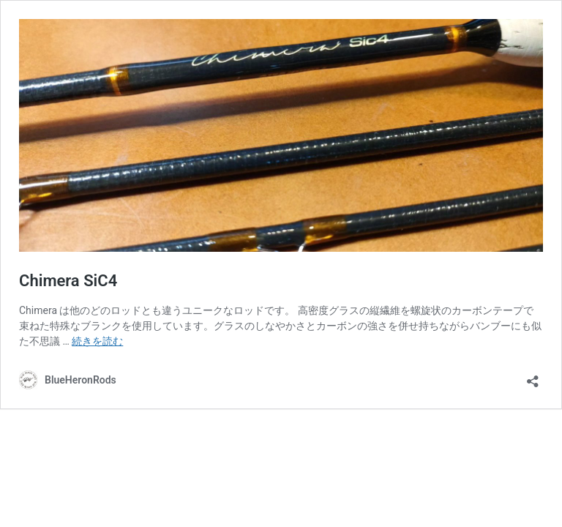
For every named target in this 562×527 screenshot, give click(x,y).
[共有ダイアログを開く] (532, 376)
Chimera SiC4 (68, 281)
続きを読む (97, 341)
